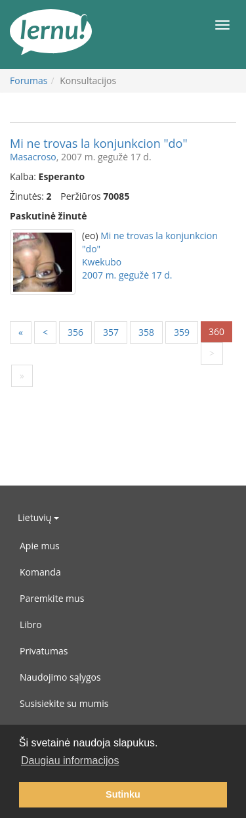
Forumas (28, 80)
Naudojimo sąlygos (60, 677)
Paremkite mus (52, 598)
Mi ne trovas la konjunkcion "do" (99, 143)
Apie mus (40, 545)
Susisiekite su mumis (64, 703)
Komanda (40, 572)
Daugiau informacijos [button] (70, 760)
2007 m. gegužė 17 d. (127, 275)
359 (182, 332)
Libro (31, 624)
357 (111, 332)
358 (146, 332)
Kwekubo (101, 262)
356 (75, 332)
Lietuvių (38, 517)
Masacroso (33, 156)
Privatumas (44, 651)
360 (216, 331)
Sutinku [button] (123, 794)
